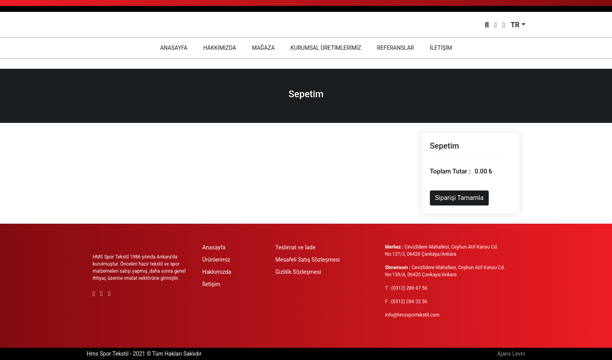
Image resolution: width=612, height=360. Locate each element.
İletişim (211, 284)
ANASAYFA (177, 47)
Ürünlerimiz (216, 259)
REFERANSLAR (395, 48)
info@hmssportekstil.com (412, 315)
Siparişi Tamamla (459, 198)
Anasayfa (213, 247)
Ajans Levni (511, 354)
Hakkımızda (216, 272)
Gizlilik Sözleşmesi (298, 272)
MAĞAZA (263, 48)
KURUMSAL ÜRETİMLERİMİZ (325, 48)
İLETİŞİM (441, 48)
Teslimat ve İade (295, 247)
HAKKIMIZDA (219, 48)
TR (515, 25)
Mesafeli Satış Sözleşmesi (307, 259)
